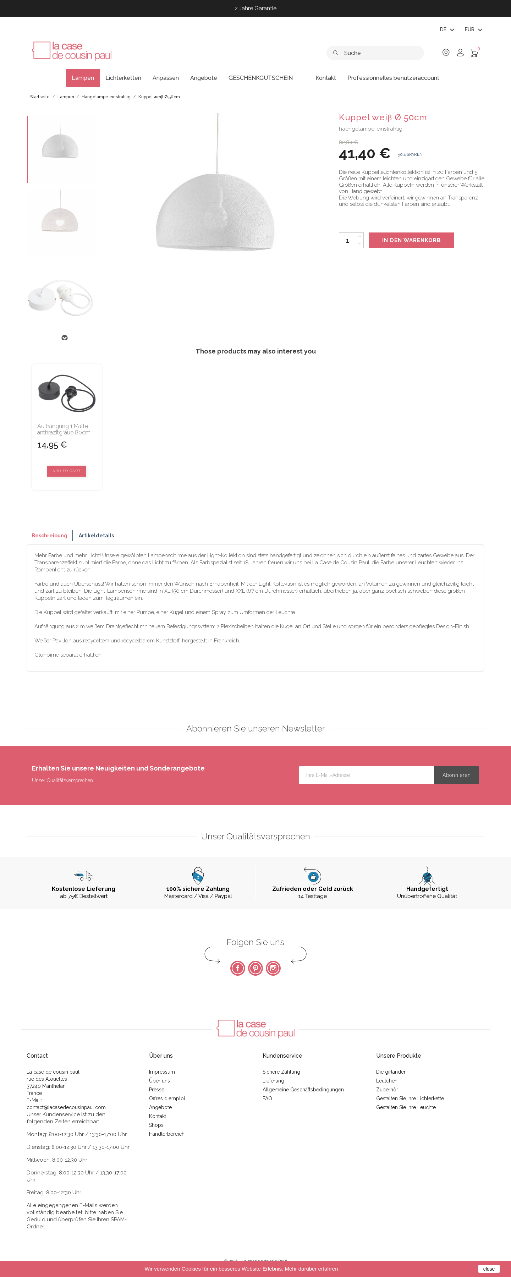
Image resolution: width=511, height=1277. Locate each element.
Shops (156, 1125)
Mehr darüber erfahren (311, 1269)
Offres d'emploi (167, 1098)
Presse (156, 1089)
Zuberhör (387, 1089)
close (489, 1269)
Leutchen (386, 1081)
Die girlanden (391, 1072)
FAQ (267, 1098)
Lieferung (273, 1081)
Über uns (159, 1081)
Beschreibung (49, 535)
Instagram (273, 968)
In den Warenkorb (411, 240)
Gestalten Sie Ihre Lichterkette (410, 1098)
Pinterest (255, 968)
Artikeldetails (96, 535)
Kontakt (157, 1116)
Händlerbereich (167, 1134)
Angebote (160, 1107)
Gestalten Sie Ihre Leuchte (406, 1107)
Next (64, 337)
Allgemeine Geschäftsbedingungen (303, 1089)
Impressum (162, 1072)
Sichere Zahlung (281, 1072)
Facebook (237, 968)
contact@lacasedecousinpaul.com (66, 1107)
